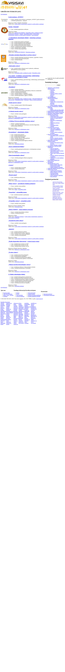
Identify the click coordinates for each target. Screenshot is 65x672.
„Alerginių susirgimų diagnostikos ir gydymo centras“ (22, 55)
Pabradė (20, 312)
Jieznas (32, 305)
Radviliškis (21, 314)
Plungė (2, 314)
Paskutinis (5, 14)
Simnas (2, 318)
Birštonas (8, 304)
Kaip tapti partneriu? (48, 294)
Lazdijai (20, 310)
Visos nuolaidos (19, 295)
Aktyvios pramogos (54, 148)
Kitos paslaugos (35, 35)
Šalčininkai (26, 316)
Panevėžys (21, 313)
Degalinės (52, 99)
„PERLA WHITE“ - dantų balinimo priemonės (20, 209)
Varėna (15, 322)
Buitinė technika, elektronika (56, 164)
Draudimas (52, 100)
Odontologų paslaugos (30, 52)
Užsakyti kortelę (31, 294)
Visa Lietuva (21, 323)
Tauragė (20, 319)
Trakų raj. (16, 320)
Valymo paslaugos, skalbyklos (56, 175)
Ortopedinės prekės (22, 189)
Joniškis (8, 306)
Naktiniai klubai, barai (55, 149)
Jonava (2, 306)
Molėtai (32, 311)
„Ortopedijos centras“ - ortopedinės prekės (19, 201)
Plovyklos (52, 104)
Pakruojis (33, 312)
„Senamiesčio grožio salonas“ (16, 220)
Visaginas (26, 323)
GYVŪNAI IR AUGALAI (53, 127)
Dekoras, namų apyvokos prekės (57, 110)
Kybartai (15, 310)
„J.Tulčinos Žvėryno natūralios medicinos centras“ (21, 121)
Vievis (32, 322)
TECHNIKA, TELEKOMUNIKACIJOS (53, 163)
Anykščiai (26, 303)
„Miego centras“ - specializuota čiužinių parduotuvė (21, 183)
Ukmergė (26, 320)
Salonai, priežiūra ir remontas (56, 167)
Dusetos (32, 304)
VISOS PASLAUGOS (52, 169)
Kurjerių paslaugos (54, 173)
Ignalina (26, 305)
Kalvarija (2, 307)
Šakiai (15, 316)
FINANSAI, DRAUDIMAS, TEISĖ (55, 113)
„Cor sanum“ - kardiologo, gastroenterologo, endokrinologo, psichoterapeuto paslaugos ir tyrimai (24, 76)
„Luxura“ (10, 165)
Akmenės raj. (9, 303)
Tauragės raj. (27, 319)
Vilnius (15, 323)
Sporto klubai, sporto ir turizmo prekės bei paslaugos (56, 151)
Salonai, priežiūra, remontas (56, 105)
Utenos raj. (8, 322)
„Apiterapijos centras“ (14, 66)
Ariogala (2, 304)
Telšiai (32, 319)
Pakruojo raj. (3, 313)
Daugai (20, 304)
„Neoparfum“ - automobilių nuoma (17, 192)
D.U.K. (17, 294)
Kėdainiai (26, 307)
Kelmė (2, 309)
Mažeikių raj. (21, 311)
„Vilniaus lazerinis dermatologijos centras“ (19, 264)
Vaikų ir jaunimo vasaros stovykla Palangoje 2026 (58, 186)
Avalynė (52, 91)
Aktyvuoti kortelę (31, 292)
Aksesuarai (26, 99)
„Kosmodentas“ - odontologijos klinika (18, 132)
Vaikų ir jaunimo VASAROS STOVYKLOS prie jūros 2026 (58, 189)
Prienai (7, 314)
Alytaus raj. (16, 303)
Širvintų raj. (16, 318)
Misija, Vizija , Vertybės (8, 295)
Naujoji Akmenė (9, 312)
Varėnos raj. (21, 322)
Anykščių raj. (34, 303)
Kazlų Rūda (21, 307)
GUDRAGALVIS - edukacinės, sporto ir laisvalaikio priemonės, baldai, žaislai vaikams (57, 198)
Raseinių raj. (33, 314)
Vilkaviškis (3, 323)
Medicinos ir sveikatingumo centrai (22, 63)
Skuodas (26, 318)
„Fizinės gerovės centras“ (14, 102)
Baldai (16, 189)
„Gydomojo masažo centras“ (15, 111)
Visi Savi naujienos (20, 296)
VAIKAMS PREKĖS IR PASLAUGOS (56, 168)
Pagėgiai (26, 312)
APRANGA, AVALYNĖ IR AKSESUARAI (53, 88)
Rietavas (2, 316)
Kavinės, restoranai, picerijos (56, 138)
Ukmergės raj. (34, 320)
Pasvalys (33, 313)
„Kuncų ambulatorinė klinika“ (16, 146)
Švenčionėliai (3, 319)
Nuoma (51, 95)
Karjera (17, 292)
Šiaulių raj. (8, 317)
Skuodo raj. (33, 318)
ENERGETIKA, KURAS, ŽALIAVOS (56, 112)
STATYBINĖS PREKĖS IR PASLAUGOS (53, 161)
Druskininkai (27, 304)
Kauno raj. (16, 307)
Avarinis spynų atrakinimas (56, 170)
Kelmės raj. (8, 309)
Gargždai (8, 305)
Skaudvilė (21, 318)
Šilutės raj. (33, 317)
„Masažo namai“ (12, 175)
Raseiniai (26, 314)
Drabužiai (52, 92)
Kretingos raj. (34, 309)
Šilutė (25, 317)
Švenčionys (8, 319)
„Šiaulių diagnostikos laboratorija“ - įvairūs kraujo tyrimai (23, 241)
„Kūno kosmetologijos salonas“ (16, 155)
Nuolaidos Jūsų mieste (5, 302)
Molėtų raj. (3, 312)
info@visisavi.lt (39, 298)
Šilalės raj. (21, 317)
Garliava (15, 305)
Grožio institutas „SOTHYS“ (15, 17)
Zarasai (7, 324)
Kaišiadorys (33, 306)
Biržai (15, 304)
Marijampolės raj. (10, 311)
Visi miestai (33, 323)
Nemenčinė (16, 312)
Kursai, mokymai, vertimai (55, 145)
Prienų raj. (16, 314)
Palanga (8, 313)
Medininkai (26, 311)
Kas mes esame (6, 292)
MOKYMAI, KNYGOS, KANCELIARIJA (53, 141)
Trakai (7, 320)
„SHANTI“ (11, 229)
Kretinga (26, 309)
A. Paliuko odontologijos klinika (16, 274)
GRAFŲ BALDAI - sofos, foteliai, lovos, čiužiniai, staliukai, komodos (58, 193)
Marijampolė (3, 311)
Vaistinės (21, 33)
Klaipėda (15, 309)
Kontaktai (5, 296)
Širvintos (8, 318)
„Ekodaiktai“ (11, 87)
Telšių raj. (3, 320)
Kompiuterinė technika (55, 166)
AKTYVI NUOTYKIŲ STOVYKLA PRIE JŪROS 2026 (58, 183)
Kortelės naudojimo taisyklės (34, 296)
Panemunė (16, 313)
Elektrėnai (3, 305)
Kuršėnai (8, 310)
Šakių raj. (21, 316)
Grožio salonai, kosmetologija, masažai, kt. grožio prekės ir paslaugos (29, 24)
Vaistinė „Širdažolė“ (13, 27)
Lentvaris (33, 310)
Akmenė (2, 303)
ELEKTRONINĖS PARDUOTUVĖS (55, 111)
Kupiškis (2, 310)
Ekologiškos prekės (28, 33)
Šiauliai (2, 317)
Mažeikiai (16, 311)
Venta (25, 322)
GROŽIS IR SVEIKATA (13, 33)
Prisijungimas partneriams (49, 295)
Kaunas (7, 307)
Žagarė (2, 324)
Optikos (52, 124)
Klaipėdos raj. (21, 309)
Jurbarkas (16, 306)
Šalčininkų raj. (34, 316)
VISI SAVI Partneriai (7, 294)
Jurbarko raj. (21, 306)
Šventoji (15, 319)
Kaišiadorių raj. (27, 306)
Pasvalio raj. (27, 313)
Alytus (20, 303)
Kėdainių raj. (33, 307)
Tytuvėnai (21, 320)
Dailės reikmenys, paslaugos (56, 171)
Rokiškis (8, 316)
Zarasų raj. (16, 324)
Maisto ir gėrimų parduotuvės (36, 99)
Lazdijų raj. (26, 310)
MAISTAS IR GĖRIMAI (20, 32)
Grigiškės (21, 305)
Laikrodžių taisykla (54, 174)
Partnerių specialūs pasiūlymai (34, 295)
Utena (2, 322)
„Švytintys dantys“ (13, 252)
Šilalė (15, 317)
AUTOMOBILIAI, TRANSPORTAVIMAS (53, 98)
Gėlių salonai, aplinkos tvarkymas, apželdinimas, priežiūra (55, 130)
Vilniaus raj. (8, 323)
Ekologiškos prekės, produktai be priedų (34, 32)
